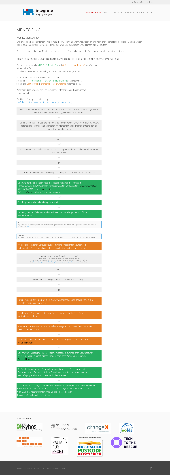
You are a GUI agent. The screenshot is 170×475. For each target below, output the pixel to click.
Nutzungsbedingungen (55, 468)
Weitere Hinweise (25, 343)
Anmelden (138, 2)
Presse (129, 13)
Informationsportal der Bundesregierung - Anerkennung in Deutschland (56, 263)
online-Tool (45, 189)
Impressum (27, 468)
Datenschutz (39, 468)
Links (140, 13)
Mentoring (93, 13)
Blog (150, 13)
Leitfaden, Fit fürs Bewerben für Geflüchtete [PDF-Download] (44, 103)
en (152, 2)
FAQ (106, 13)
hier (28, 227)
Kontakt (116, 13)
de (147, 2)
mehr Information (88, 186)
